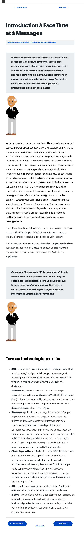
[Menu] (3, 1)
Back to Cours (40, 525)
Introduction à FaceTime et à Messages (43, 42)
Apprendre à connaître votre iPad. (19, 42)
